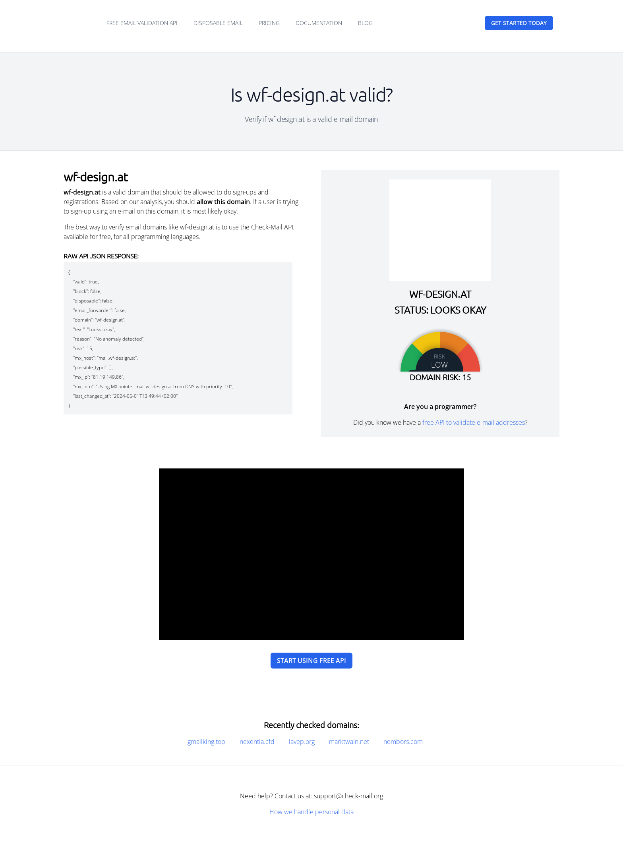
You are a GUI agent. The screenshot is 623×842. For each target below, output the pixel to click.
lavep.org (302, 741)
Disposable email (218, 23)
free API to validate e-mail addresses (473, 422)
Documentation (319, 23)
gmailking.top (206, 741)
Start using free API (311, 660)
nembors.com (403, 741)
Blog (365, 23)
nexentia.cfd (257, 741)
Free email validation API (142, 23)
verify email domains (138, 227)
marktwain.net (349, 741)
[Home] (77, 23)
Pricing (269, 23)
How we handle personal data (311, 811)
